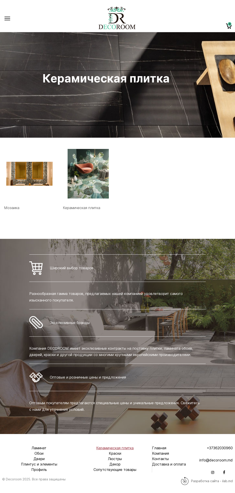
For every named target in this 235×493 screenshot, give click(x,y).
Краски (115, 453)
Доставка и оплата (169, 464)
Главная (159, 448)
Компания (160, 453)
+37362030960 (220, 448)
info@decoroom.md (216, 460)
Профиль (39, 470)
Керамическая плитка (115, 448)
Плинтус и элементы (39, 464)
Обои (38, 453)
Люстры (115, 459)
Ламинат (39, 448)
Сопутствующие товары (115, 470)
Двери (39, 459)
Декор (115, 464)
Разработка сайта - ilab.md (207, 481)
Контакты (160, 459)
